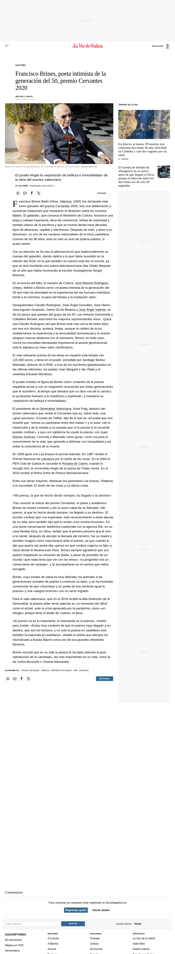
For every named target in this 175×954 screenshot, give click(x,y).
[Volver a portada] (87, 46)
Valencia (65, 201)
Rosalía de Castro (75, 463)
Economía (96, 948)
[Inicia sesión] (161, 46)
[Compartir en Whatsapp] (18, 193)
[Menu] (7, 46)
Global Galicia (141, 948)
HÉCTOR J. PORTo (24, 97)
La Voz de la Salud (144, 938)
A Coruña (53, 938)
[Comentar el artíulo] (102, 193)
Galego (137, 923)
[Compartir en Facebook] (32, 193)
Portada (95, 938)
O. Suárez (123, 159)
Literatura (47, 459)
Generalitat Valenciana (55, 408)
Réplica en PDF (14, 945)
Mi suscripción (13, 939)
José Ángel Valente (92, 309)
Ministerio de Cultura (61, 670)
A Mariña (53, 943)
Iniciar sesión (101, 910)
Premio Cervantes (30, 670)
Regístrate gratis (75, 910)
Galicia (94, 943)
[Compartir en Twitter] (39, 193)
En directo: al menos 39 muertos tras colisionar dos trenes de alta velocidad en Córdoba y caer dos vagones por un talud (142, 149)
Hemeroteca (12, 950)
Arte (75, 670)
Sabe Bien (139, 943)
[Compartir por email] (25, 193)
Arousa (52, 948)
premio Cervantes (57, 206)
